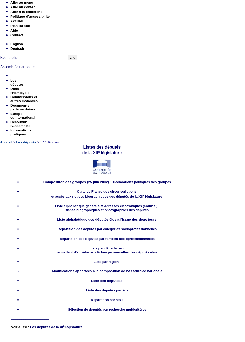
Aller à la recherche (26, 12)
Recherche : (10, 57)
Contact (16, 35)
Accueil (16, 21)
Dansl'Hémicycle (19, 91)
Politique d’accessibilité (30, 16)
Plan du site (20, 26)
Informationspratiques (20, 132)
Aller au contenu (23, 7)
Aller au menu (21, 2)
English (16, 44)
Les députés (26, 142)
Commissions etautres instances (24, 99)
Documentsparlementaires (22, 107)
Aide (14, 30)
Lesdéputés (17, 82)
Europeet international (22, 116)
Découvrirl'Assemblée (20, 124)
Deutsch (17, 49)
